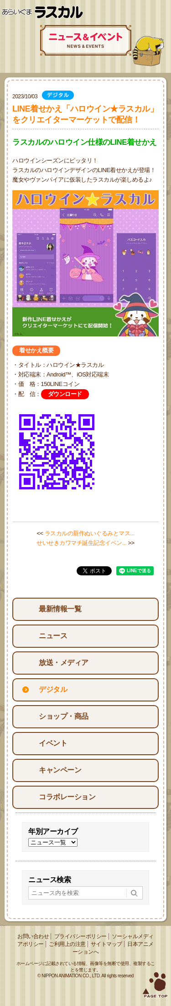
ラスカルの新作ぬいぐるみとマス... (90, 533)
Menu (160, 12)
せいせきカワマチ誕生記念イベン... (81, 542)
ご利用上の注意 (67, 944)
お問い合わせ (33, 936)
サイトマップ (106, 944)
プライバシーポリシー (80, 936)
